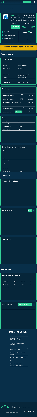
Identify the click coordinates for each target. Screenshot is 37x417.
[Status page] (27, 411)
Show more (18, 111)
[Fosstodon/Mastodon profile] (33, 411)
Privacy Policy (15, 412)
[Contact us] (20, 411)
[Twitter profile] (35, 411)
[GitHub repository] (22, 411)
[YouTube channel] (31, 411)
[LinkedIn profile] (29, 411)
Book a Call (27, 2)
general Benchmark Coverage (23, 47)
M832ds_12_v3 (6, 286)
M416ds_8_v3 (5, 284)
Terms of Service (9, 412)
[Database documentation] (24, 411)
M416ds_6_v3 (5, 281)
